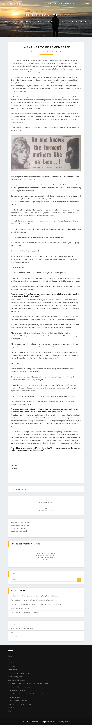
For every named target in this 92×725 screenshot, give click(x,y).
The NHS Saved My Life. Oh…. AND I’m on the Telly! (26, 694)
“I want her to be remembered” (19, 673)
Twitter (11, 663)
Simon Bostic (39, 52)
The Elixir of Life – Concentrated (19, 687)
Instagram (12, 659)
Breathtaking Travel (15, 677)
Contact (86, 4)
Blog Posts (12, 707)
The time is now (14, 697)
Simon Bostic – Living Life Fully (64, 4)
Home (49, 4)
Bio (79, 4)
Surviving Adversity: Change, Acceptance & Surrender (40, 596)
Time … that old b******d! (17, 701)
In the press (12, 670)
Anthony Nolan (22, 91)
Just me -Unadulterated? (17, 680)
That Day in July (28, 608)
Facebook (11, 666)
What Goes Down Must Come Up (19, 704)
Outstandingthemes (62, 721)
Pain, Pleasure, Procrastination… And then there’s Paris (28, 683)
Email (10, 656)
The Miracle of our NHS (31, 613)
